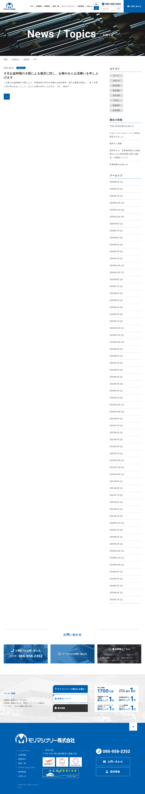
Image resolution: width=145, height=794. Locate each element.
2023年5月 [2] (116, 377)
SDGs (116, 100)
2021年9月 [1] (116, 481)
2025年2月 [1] (116, 251)
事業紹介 (22, 762)
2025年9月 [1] (116, 224)
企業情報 (22, 758)
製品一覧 (22, 766)
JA (96, 8)
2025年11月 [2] (117, 210)
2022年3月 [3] (116, 446)
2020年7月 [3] (116, 530)
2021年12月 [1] (117, 460)
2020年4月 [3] (116, 544)
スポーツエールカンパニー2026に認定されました (125, 135)
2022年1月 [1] (116, 453)
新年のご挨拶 (116, 143)
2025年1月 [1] (116, 258)
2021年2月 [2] (116, 516)
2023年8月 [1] (116, 356)
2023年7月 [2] (116, 363)
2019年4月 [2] (116, 579)
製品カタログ (127, 658)
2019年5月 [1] (116, 572)
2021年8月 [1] (116, 488)
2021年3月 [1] (116, 509)
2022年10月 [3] (117, 412)
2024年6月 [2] (116, 293)
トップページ (24, 753)
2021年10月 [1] (117, 474)
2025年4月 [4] (116, 245)
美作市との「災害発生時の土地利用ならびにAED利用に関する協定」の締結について (125, 153)
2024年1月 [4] (116, 321)
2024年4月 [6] (116, 307)
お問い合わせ (115, 764)
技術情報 (116, 90)
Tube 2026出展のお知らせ (122, 126)
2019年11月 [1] (117, 558)
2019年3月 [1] (116, 586)
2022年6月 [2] (116, 433)
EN (96, 4)
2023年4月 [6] (116, 384)
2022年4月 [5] (116, 439)
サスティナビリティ (27, 771)
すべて (117, 76)
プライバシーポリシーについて (28, 788)
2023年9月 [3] (116, 349)
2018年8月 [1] (116, 593)
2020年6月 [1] (116, 537)
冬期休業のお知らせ (119, 164)
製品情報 (116, 85)
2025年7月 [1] (116, 231)
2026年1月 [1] (116, 196)
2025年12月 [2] (117, 203)
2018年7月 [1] (116, 600)
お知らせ (116, 81)
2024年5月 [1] (116, 300)
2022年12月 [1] (117, 405)
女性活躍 (116, 95)
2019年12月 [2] (117, 551)
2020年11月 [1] (117, 523)
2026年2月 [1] (116, 189)
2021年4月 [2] (116, 502)
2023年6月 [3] (116, 370)
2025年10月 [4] (117, 217)
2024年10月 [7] (117, 272)
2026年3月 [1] (116, 182)
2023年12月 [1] (117, 328)
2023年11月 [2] (117, 335)
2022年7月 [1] (116, 426)
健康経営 (116, 105)
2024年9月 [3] (116, 279)
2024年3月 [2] (116, 314)
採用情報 (116, 110)
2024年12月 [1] (117, 265)
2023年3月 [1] (116, 391)
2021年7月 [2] (116, 495)
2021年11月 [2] (117, 467)
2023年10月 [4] (117, 342)
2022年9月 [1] (116, 419)
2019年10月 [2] (117, 565)
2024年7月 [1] (116, 286)
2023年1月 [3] (116, 398)
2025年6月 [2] (116, 238)
